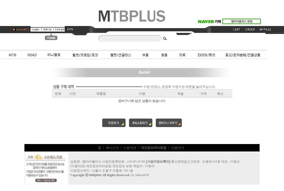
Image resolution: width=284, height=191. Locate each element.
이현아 (149, 166)
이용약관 (129, 148)
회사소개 (112, 148)
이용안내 (177, 148)
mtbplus (95, 175)
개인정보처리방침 (98, 166)
